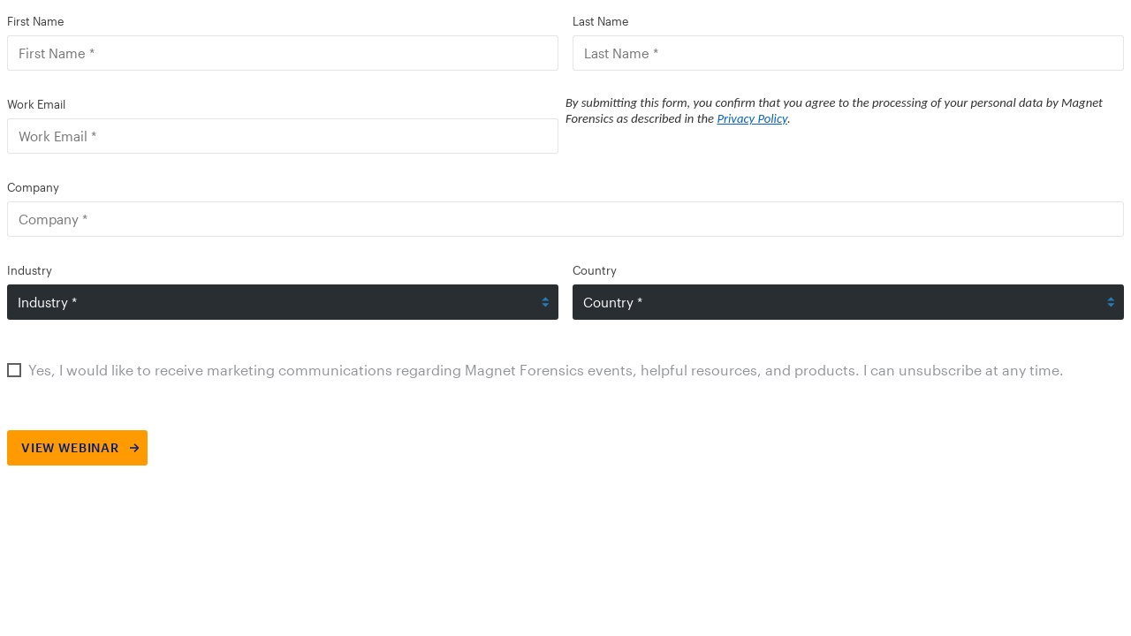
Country (595, 270)
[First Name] (282, 53)
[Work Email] (282, 136)
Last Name (600, 21)
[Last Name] (848, 53)
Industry (29, 270)
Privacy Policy (751, 118)
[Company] (565, 219)
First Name (35, 21)
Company (33, 187)
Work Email (36, 104)
